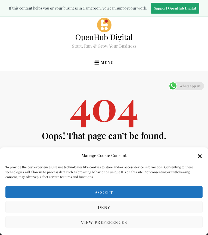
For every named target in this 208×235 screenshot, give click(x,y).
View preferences (104, 222)
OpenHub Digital (104, 37)
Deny (104, 207)
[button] (200, 155)
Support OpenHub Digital (175, 8)
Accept (104, 192)
